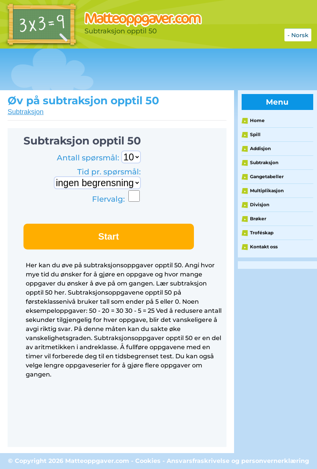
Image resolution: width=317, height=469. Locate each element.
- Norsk (297, 35)
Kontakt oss (264, 246)
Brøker (258, 218)
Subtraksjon (26, 112)
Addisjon (260, 148)
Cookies (148, 460)
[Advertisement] (138, 69)
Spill (255, 134)
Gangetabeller (267, 176)
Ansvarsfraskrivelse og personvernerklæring (238, 460)
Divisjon (259, 204)
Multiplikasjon (267, 190)
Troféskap (261, 232)
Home (257, 120)
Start (108, 236)
